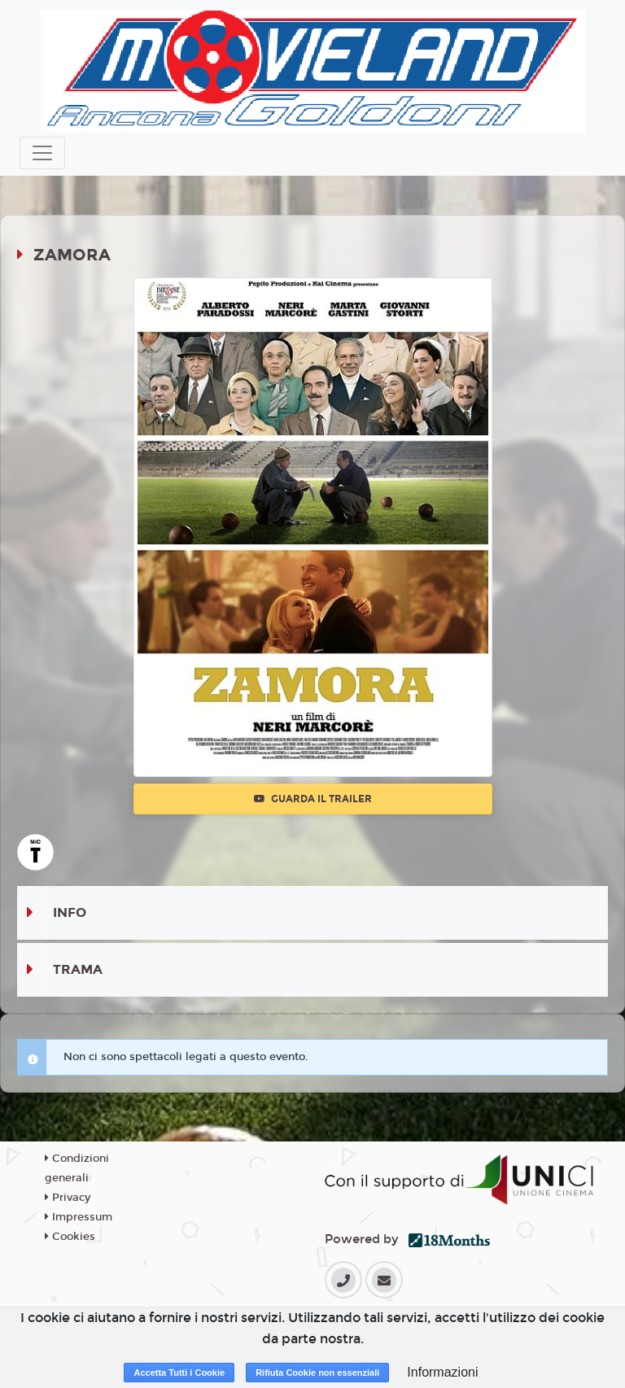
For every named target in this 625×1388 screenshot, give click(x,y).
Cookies (70, 1236)
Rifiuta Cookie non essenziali (317, 1372)
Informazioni (442, 1372)
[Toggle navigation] (42, 153)
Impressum (78, 1217)
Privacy (67, 1197)
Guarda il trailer (313, 799)
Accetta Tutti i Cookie (179, 1372)
